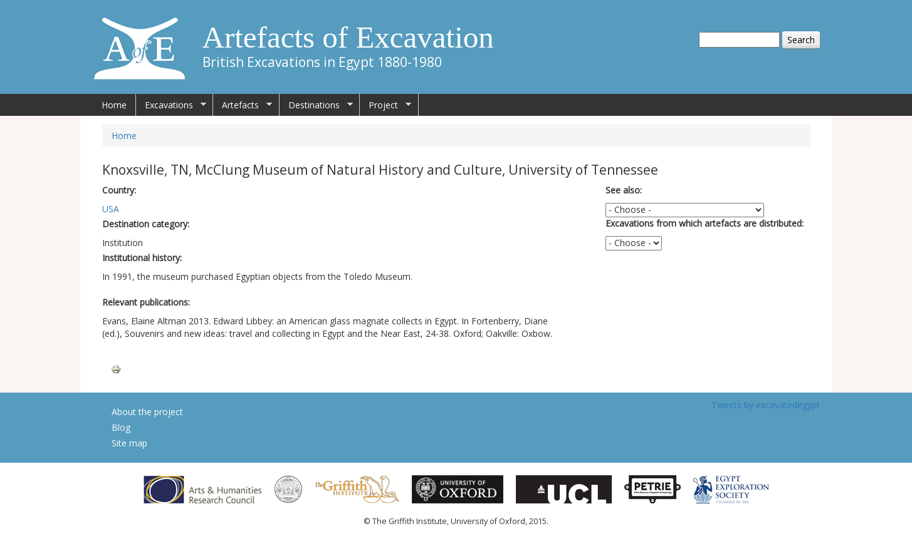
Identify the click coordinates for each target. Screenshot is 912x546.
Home (114, 105)
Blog (121, 427)
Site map (129, 443)
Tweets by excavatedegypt (765, 405)
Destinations (316, 105)
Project (385, 105)
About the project (147, 412)
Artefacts (242, 105)
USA (110, 209)
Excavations (171, 105)
